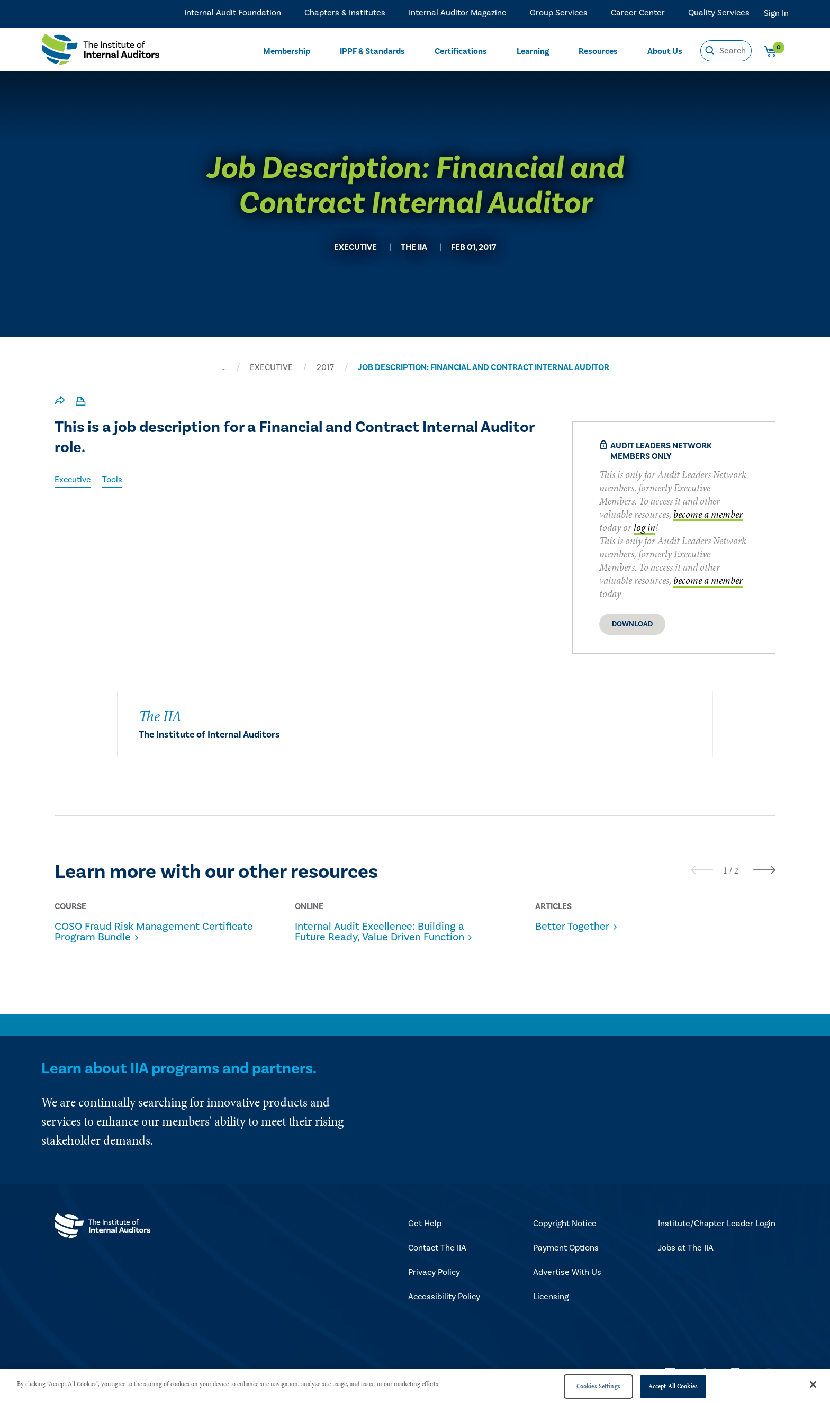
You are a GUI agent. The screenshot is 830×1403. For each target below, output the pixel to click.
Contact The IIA (437, 1248)
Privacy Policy (434, 1272)
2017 (325, 367)
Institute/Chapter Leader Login (716, 1223)
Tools (113, 479)
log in (644, 527)
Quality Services (719, 13)
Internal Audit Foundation (232, 13)
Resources (598, 51)
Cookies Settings (598, 1386)
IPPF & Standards (373, 51)
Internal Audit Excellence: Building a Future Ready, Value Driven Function (379, 932)
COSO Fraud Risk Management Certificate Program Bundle (154, 932)
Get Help (424, 1223)
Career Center (638, 13)
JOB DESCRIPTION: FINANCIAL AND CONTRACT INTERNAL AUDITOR (483, 367)
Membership (286, 51)
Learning (533, 51)
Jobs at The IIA (686, 1248)
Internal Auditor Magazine (458, 13)
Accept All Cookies (673, 1386)
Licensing (551, 1296)
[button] (725, 870)
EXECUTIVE (271, 367)
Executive (73, 479)
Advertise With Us (567, 1272)
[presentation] (702, 869)
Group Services (559, 13)
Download (632, 624)
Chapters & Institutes (344, 13)
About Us (665, 51)
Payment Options (566, 1248)
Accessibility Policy (444, 1296)
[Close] (813, 1384)
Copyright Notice (565, 1223)
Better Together (572, 926)
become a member (708, 514)
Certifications (462, 51)
